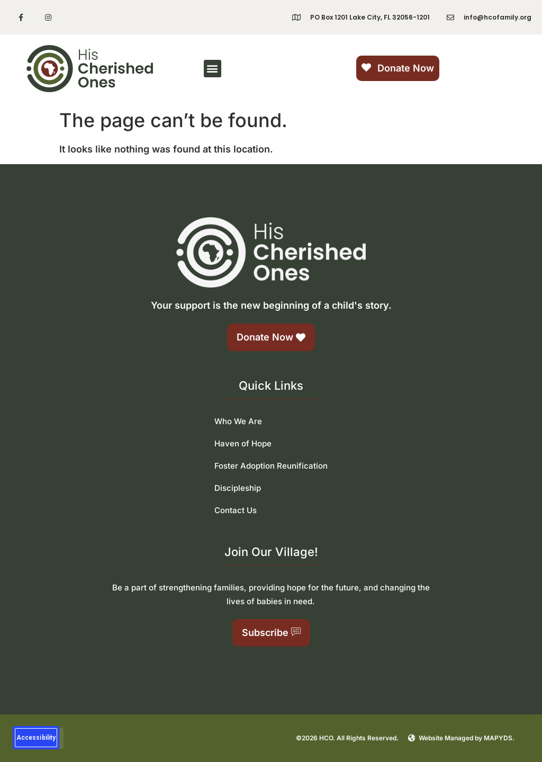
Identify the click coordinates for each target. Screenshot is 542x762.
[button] (212, 68)
